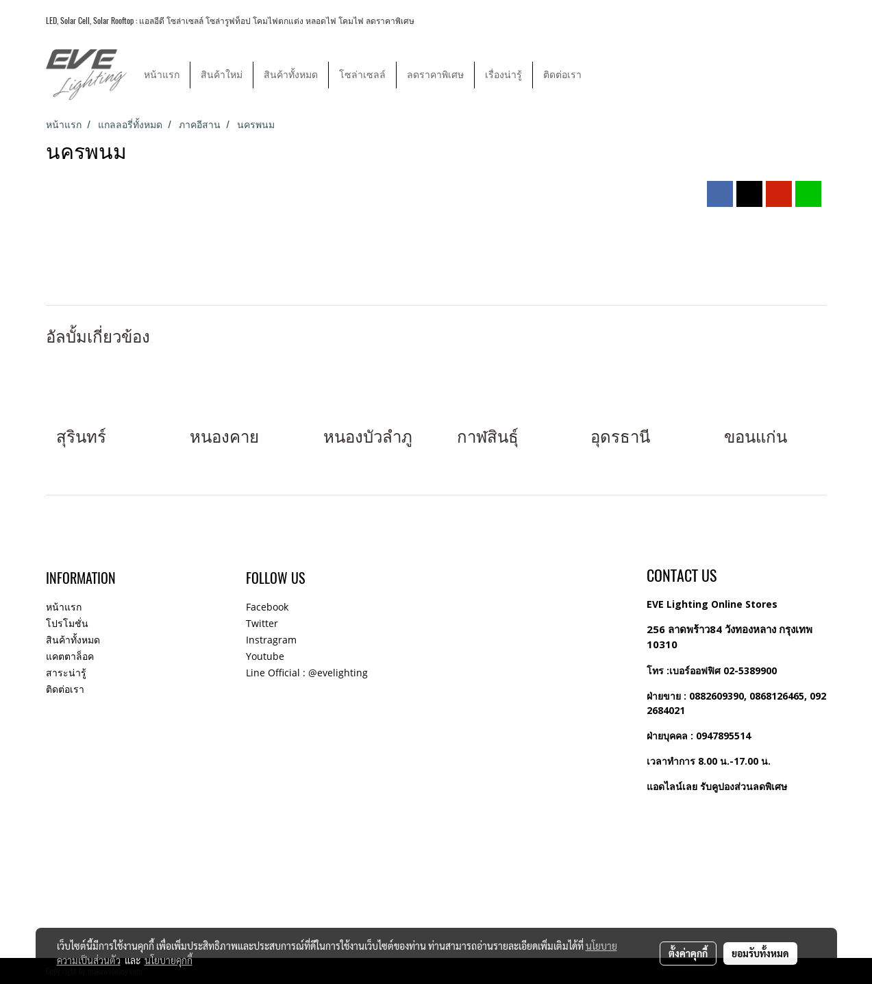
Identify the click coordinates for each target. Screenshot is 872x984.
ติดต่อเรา (562, 75)
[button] (604, 74)
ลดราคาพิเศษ (435, 75)
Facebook (267, 606)
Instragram (271, 639)
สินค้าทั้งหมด (291, 75)
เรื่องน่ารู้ (503, 75)
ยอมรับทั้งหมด (760, 953)
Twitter (262, 623)
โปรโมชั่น (67, 623)
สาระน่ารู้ (66, 672)
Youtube (265, 656)
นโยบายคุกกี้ (168, 960)
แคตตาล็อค (70, 656)
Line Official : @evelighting (307, 672)
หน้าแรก (161, 75)
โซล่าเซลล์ (362, 75)
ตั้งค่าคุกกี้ (688, 953)
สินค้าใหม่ (221, 75)
